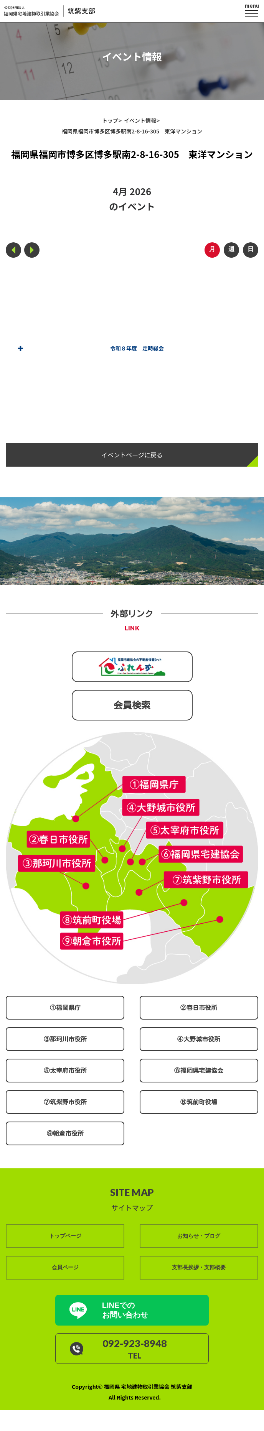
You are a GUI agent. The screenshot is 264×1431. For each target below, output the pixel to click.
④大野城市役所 (198, 1039)
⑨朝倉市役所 (65, 1133)
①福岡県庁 (65, 1007)
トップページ (65, 1236)
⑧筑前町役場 (198, 1102)
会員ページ (65, 1267)
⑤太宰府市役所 (65, 1070)
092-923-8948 (136, 1342)
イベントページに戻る (132, 454)
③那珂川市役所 (65, 1039)
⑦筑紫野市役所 (65, 1102)
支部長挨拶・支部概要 (199, 1267)
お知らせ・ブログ (198, 1236)
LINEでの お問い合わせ (126, 1310)
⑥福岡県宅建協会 (198, 1070)
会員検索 (132, 704)
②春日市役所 (198, 1007)
